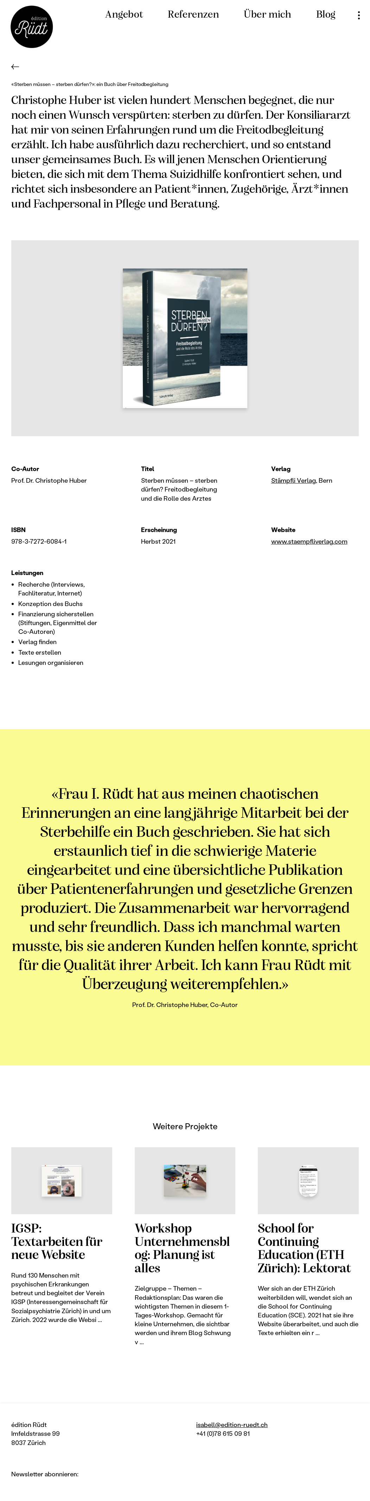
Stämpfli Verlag (293, 480)
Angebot (124, 15)
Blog (326, 15)
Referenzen (193, 15)
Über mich (267, 15)
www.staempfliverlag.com (309, 541)
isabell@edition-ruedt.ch (232, 1424)
